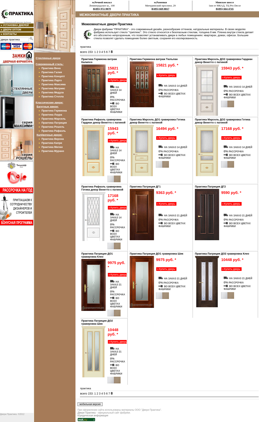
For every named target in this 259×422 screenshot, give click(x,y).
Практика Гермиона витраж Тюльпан (154, 59)
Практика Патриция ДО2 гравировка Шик (97, 322)
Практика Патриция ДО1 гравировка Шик (156, 253)
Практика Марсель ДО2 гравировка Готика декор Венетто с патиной (222, 121)
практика (85, 46)
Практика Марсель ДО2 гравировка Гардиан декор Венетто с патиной (224, 61)
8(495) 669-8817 (160, 8)
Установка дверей (16, 25)
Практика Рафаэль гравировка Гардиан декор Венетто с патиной (103, 121)
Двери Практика (86, 412)
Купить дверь (118, 80)
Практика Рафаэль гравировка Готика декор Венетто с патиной (102, 188)
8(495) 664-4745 (225, 8)
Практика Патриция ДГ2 (210, 186)
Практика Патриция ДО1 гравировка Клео (97, 255)
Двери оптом (12, 29)
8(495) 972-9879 (102, 8)
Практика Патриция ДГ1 (145, 186)
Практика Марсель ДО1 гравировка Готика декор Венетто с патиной (157, 121)
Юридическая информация (92, 415)
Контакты (10, 34)
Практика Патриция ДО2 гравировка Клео (222, 253)
